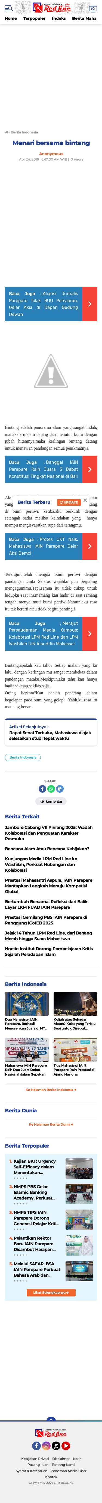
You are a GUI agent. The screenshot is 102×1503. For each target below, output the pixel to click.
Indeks (59, 18)
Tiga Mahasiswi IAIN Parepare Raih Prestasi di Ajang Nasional (74, 1070)
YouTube (69, 1448)
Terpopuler (34, 18)
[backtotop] (51, 1421)
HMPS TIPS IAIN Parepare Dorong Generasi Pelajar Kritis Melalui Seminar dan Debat (36, 1218)
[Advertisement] (51, 74)
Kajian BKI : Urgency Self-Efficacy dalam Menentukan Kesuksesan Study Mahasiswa (35, 1167)
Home (11, 18)
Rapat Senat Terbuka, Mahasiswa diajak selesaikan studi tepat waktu (50, 735)
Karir (77, 1459)
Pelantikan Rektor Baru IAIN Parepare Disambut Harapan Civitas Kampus (33, 1244)
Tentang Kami (63, 1465)
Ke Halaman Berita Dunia (51, 1124)
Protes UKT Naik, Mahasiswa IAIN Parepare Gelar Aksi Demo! (43, 546)
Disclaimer (61, 1459)
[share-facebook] (42, 789)
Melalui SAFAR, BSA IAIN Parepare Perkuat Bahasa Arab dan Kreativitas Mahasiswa (37, 1269)
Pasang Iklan (37, 1465)
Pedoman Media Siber (68, 1471)
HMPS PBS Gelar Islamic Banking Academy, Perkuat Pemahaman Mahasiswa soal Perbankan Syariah (33, 1192)
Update (69, 502)
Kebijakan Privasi (35, 1459)
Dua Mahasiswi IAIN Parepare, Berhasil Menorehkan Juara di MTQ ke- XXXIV (26, 1024)
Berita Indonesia (23, 757)
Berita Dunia (21, 1111)
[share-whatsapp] (51, 789)
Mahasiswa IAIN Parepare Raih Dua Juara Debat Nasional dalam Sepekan (26, 1070)
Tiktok (57, 1448)
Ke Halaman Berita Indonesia (51, 1090)
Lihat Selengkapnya (51, 1292)
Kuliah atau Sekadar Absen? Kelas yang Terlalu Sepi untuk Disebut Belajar (74, 1024)
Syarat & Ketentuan (31, 1471)
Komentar (51, 801)
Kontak (51, 1477)
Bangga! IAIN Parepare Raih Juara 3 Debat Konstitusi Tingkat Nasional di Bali (43, 469)
